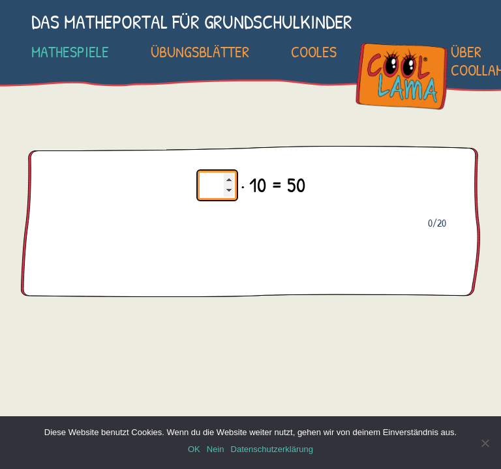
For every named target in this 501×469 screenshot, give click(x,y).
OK (194, 449)
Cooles (314, 51)
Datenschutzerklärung (272, 449)
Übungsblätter (200, 51)
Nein (215, 449)
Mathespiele (70, 51)
